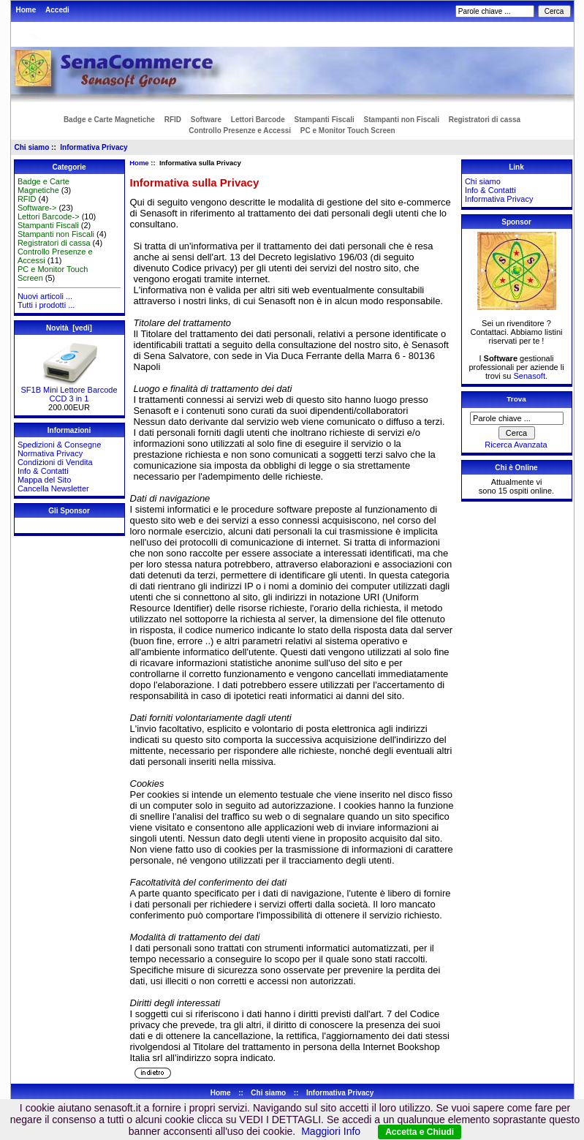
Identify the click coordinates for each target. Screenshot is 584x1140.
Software (206, 120)
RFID (172, 120)
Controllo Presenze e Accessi (240, 131)
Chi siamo (32, 147)
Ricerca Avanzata (516, 444)
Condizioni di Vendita (55, 462)
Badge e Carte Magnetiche (109, 120)
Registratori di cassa (484, 120)
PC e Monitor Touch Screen (347, 131)
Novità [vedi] (69, 328)
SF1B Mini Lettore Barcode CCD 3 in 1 (68, 390)
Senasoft (529, 375)
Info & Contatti (43, 471)
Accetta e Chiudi (419, 1132)
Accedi (57, 10)
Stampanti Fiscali (324, 120)
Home (26, 10)
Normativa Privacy (50, 453)
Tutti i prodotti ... (46, 305)
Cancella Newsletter (53, 488)
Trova (516, 399)
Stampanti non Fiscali (401, 120)
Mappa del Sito (44, 479)
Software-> (37, 207)
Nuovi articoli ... (45, 296)
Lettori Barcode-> (49, 216)
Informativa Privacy (93, 147)
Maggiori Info (330, 1131)
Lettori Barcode (258, 120)
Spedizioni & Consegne (59, 444)
